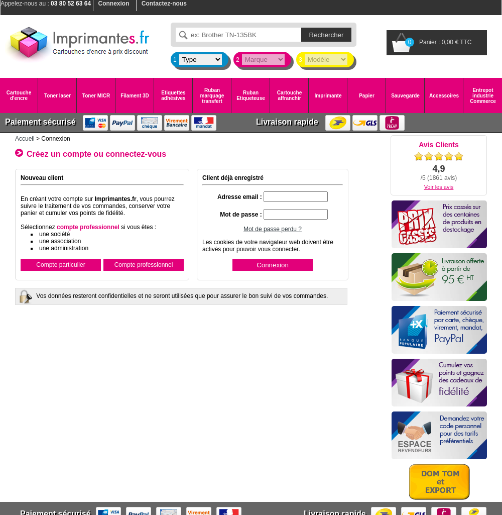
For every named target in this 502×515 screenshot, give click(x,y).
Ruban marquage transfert (212, 95)
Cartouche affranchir (289, 95)
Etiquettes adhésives (173, 95)
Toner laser (57, 95)
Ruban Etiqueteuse (250, 95)
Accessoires (444, 95)
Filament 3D (134, 95)
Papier (366, 95)
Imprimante (328, 95)
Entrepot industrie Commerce (483, 95)
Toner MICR (96, 95)
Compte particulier (60, 264)
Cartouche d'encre (19, 95)
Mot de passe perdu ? (272, 229)
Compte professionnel (143, 264)
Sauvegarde (405, 95)
